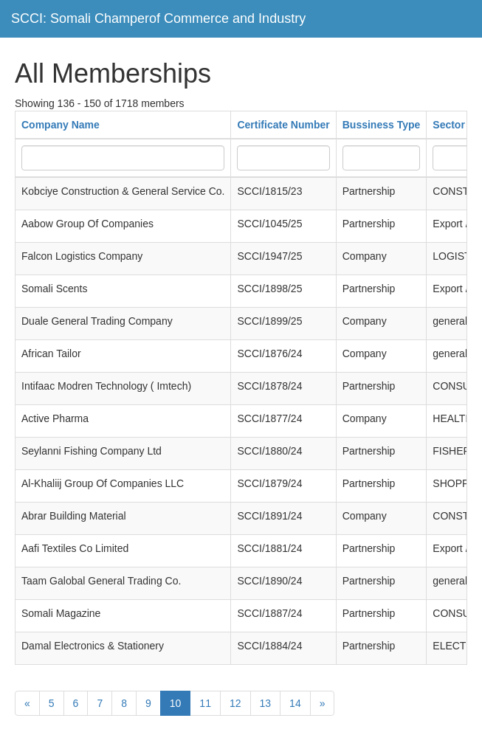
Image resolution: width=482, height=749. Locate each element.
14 (295, 703)
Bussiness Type (381, 125)
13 (266, 703)
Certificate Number (283, 125)
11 (205, 703)
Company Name (60, 125)
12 (235, 703)
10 (176, 703)
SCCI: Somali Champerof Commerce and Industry (158, 18)
